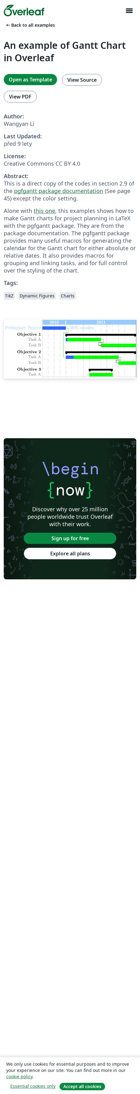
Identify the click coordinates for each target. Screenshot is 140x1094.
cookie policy (19, 1076)
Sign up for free (70, 538)
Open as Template (30, 79)
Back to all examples (30, 25)
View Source (82, 79)
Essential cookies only (33, 1086)
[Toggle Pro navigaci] (129, 10)
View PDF (20, 96)
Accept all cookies (82, 1086)
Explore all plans (70, 553)
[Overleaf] (24, 10)
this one (44, 210)
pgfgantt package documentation (58, 191)
